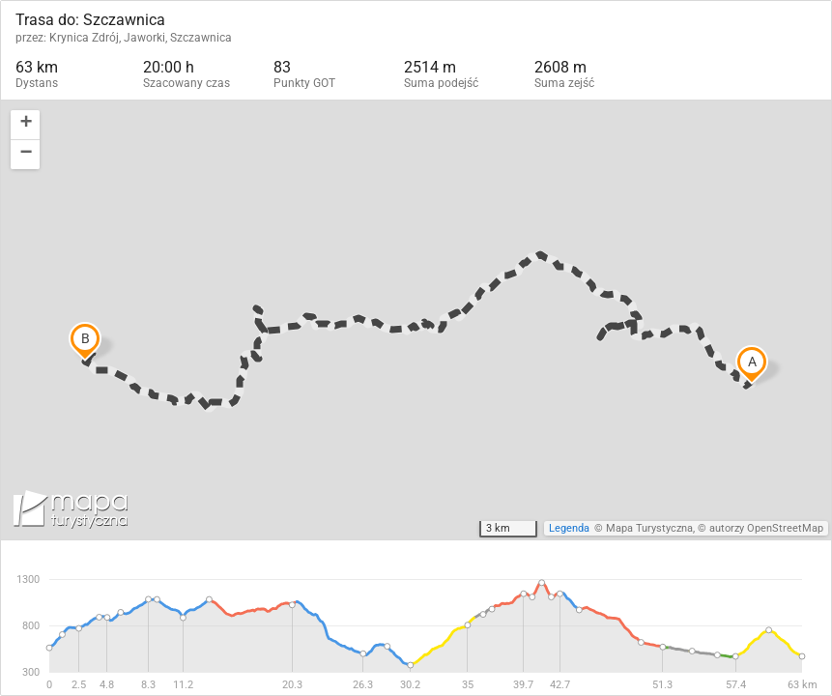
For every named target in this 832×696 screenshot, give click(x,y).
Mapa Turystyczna (649, 528)
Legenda (569, 528)
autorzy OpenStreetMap (766, 528)
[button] (25, 125)
